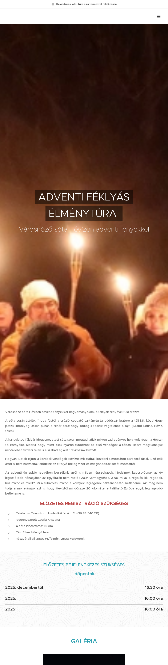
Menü (158, 16)
